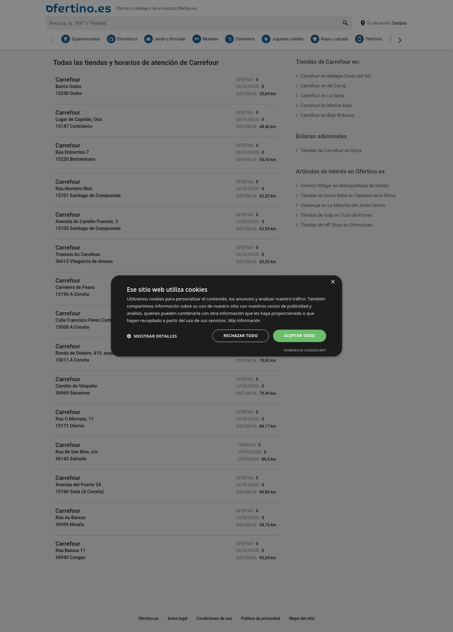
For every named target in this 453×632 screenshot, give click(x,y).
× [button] (333, 282)
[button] (152, 336)
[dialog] (226, 316)
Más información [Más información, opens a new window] (245, 320)
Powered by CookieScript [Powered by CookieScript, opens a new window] (305, 351)
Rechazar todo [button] (239, 336)
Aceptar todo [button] (299, 336)
